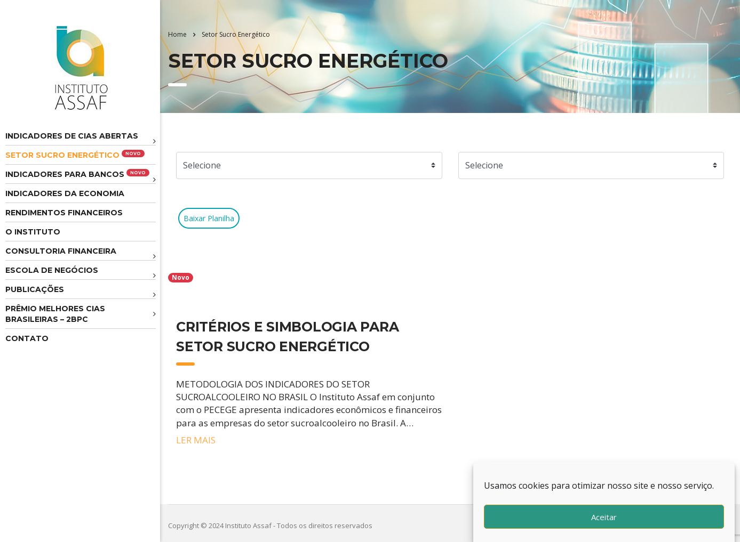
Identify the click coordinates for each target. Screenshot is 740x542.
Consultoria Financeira (60, 251)
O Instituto (32, 232)
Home (177, 34)
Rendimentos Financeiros (64, 212)
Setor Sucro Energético (75, 155)
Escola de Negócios (51, 270)
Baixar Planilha (209, 218)
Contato (27, 338)
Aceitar (604, 517)
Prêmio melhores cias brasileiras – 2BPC (55, 314)
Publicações (34, 289)
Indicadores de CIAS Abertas (71, 136)
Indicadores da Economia (64, 193)
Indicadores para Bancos (77, 174)
